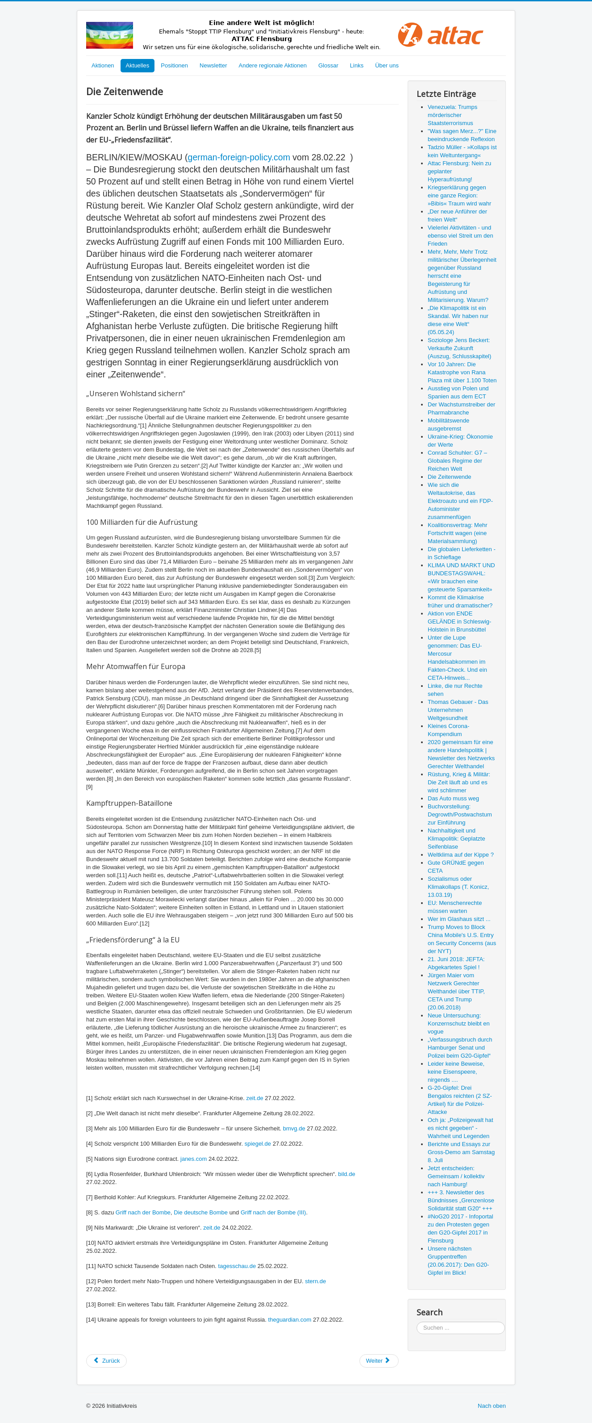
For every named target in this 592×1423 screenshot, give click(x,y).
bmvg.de (294, 1128)
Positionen (174, 65)
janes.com (193, 1158)
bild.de (346, 1174)
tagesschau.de (237, 1266)
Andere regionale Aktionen (272, 65)
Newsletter (213, 65)
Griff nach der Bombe (143, 1212)
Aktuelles (138, 65)
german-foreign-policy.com (239, 157)
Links (356, 65)
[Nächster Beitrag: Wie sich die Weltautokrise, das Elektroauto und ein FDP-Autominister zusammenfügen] (379, 1361)
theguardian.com (290, 1319)
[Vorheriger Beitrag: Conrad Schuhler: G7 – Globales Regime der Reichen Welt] (106, 1361)
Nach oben (492, 1405)
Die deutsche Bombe (201, 1212)
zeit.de (254, 1098)
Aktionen (103, 65)
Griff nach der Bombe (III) (273, 1212)
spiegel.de (258, 1143)
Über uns (387, 65)
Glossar (328, 65)
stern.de (315, 1281)
